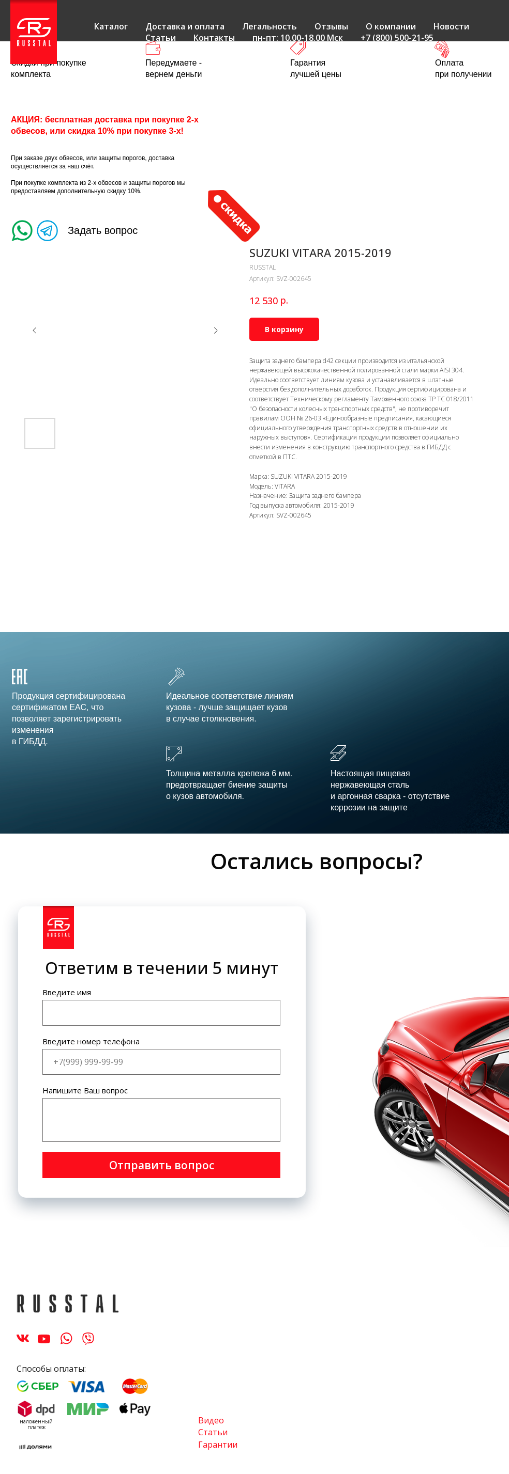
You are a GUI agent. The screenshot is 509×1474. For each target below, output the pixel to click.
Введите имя (66, 992)
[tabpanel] (254, 733)
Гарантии (217, 1444)
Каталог (111, 26)
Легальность (269, 26)
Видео (211, 1420)
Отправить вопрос (161, 1165)
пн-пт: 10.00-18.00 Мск (297, 37)
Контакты (214, 37)
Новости (451, 26)
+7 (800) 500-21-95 (397, 37)
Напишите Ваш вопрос (85, 1090)
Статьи (160, 37)
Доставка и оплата (184, 26)
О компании (391, 26)
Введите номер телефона (91, 1041)
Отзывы (331, 26)
